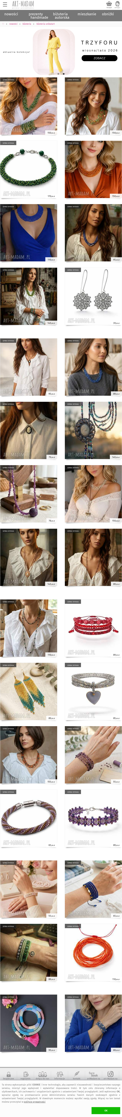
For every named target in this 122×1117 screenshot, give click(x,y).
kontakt (76, 1078)
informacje (59, 1078)
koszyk (109, 7)
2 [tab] (64, 74)
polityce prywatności (35, 1101)
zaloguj (117, 7)
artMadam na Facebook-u (93, 1079)
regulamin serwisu (25, 1079)
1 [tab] (58, 74)
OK (105, 1110)
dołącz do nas (42, 1078)
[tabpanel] (61, 52)
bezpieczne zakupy (8, 1079)
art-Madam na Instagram (111, 1079)
